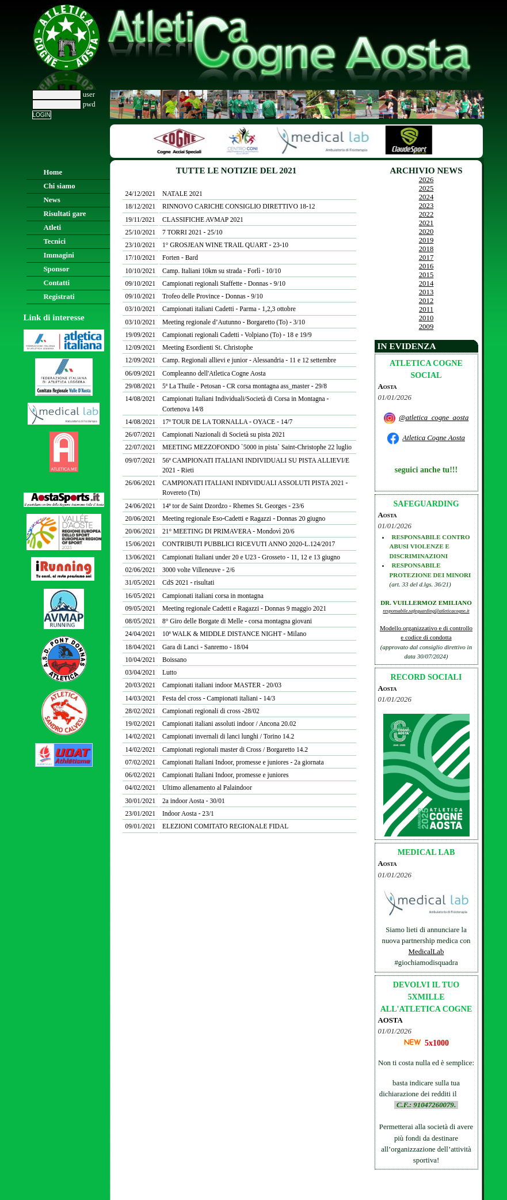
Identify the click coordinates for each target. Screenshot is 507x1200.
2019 (426, 240)
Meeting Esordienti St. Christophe (207, 347)
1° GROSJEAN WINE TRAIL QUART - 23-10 (225, 244)
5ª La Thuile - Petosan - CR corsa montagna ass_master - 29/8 (244, 386)
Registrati (59, 297)
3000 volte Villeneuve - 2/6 (198, 569)
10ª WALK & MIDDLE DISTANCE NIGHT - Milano (234, 633)
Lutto (169, 672)
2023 (426, 206)
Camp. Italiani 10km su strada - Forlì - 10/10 (221, 270)
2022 (426, 214)
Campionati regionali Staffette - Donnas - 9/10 (223, 283)
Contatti (57, 283)
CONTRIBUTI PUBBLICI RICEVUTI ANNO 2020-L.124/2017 (248, 543)
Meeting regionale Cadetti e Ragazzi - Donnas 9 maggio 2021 (244, 608)
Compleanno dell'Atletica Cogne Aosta (214, 373)
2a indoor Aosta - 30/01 (193, 800)
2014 (426, 283)
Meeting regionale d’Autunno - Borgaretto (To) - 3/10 (233, 322)
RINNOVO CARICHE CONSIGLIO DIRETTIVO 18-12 (238, 206)
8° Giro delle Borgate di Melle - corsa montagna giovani (237, 621)
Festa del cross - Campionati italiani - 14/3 (218, 698)
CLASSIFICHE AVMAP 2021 (202, 219)
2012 (426, 301)
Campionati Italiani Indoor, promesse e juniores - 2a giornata (243, 762)
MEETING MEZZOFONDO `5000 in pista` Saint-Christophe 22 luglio (257, 447)
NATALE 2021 (182, 193)
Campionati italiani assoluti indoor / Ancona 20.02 (229, 723)
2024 (426, 197)
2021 (426, 223)
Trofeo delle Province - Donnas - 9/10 (212, 296)
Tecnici (55, 241)
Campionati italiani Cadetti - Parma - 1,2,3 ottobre (229, 308)
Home (53, 172)
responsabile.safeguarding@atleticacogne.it (426, 611)
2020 (426, 232)
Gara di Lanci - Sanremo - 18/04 (205, 646)
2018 (426, 249)
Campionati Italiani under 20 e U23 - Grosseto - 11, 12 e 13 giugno (251, 557)
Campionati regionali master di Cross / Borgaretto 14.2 (235, 749)
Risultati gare (65, 214)
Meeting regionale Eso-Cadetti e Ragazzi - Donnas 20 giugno (243, 518)
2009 (426, 327)
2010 (426, 318)
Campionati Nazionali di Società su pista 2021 (223, 434)
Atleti (53, 228)
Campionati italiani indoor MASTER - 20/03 (221, 685)
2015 (426, 275)
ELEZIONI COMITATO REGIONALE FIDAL (225, 826)
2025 (426, 188)
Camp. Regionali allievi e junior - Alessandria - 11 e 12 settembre (249, 360)
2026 (426, 180)
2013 (426, 292)
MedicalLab (426, 952)
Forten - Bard (180, 257)
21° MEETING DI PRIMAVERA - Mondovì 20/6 (228, 531)
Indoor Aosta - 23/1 (188, 813)
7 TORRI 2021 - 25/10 (192, 232)
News (52, 200)
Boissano (174, 659)
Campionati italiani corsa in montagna (213, 595)
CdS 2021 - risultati (188, 582)
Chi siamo (59, 186)
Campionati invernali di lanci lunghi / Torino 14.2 (228, 736)
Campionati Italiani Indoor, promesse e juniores (225, 774)
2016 (426, 266)
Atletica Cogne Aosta (433, 438)
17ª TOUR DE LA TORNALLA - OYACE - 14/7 (227, 421)
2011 (426, 309)
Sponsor (57, 269)
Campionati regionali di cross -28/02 (211, 710)
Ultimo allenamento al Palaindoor (207, 787)
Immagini (59, 255)
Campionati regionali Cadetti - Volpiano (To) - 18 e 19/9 (236, 334)
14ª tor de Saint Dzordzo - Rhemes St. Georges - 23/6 (233, 505)
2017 (426, 257)
